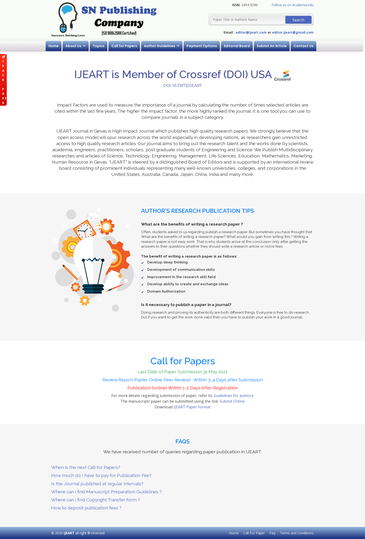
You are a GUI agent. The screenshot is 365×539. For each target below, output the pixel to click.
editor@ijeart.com (251, 32)
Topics (99, 46)
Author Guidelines (160, 46)
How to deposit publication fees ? (86, 507)
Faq (272, 533)
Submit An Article (273, 46)
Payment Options (202, 46)
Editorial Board (238, 46)
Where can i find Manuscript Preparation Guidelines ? (106, 491)
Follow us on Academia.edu (293, 5)
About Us (74, 46)
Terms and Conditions (297, 533)
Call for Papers (125, 46)
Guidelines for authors (234, 395)
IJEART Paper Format (192, 407)
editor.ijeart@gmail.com (293, 32)
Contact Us (304, 46)
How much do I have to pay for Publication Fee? (101, 475)
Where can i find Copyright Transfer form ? (95, 499)
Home (54, 46)
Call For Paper (254, 533)
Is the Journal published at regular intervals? (97, 483)
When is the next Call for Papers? (85, 467)
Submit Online (232, 401)
